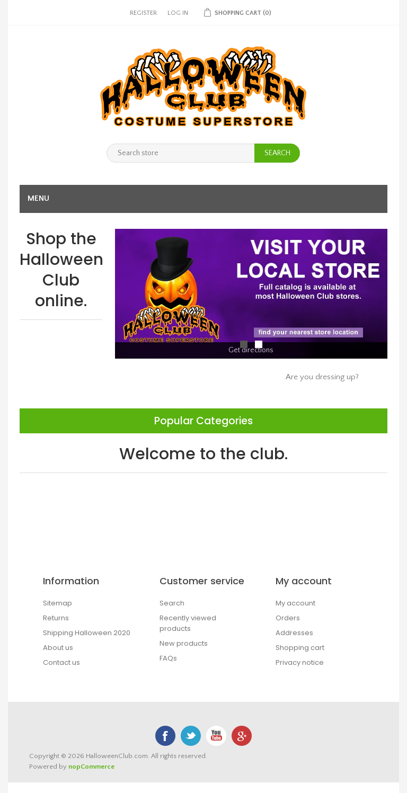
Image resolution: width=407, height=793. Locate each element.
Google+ (242, 736)
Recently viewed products (188, 623)
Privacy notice (300, 662)
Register (143, 13)
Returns (56, 618)
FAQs (168, 658)
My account (295, 603)
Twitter (191, 736)
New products (184, 643)
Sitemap (57, 603)
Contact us (61, 662)
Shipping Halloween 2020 (86, 633)
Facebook (165, 736)
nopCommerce (91, 766)
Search (172, 603)
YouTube (216, 736)
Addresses (294, 633)
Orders (288, 618)
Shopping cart (300, 648)
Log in (177, 13)
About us (58, 648)
